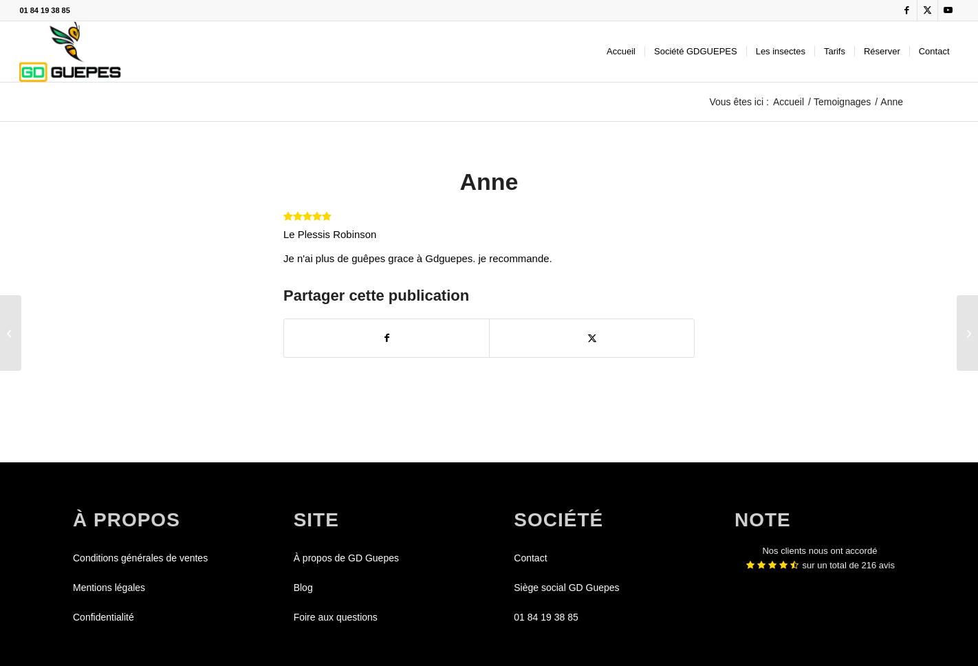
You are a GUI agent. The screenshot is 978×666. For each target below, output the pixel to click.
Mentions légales (109, 587)
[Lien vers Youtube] (948, 10)
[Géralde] (967, 333)
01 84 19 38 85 (44, 10)
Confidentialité (103, 617)
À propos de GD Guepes (346, 557)
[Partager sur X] (592, 338)
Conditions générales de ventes (140, 557)
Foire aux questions (336, 617)
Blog (303, 587)
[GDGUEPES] (69, 51)
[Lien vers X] (927, 10)
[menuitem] (621, 51)
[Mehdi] (10, 333)
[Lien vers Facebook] (907, 10)
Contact (530, 557)
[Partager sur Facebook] (386, 338)
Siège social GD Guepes (566, 587)
